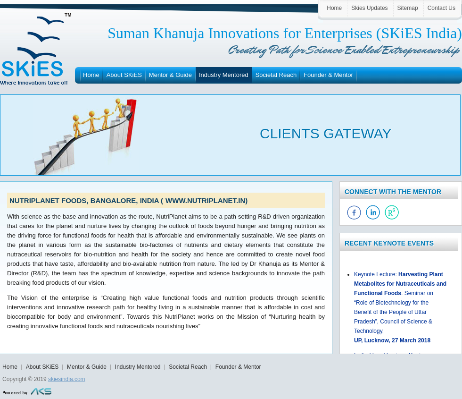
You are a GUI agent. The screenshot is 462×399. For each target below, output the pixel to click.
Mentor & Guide (170, 74)
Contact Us (441, 8)
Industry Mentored (223, 74)
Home (334, 8)
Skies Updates (369, 8)
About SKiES (124, 74)
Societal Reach (276, 74)
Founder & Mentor (328, 74)
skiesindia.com (66, 379)
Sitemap (407, 8)
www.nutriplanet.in (205, 200)
